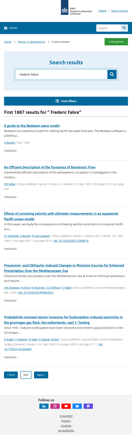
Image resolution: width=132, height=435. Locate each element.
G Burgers (9, 142)
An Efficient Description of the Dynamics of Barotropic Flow (49, 167)
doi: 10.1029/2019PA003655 (36, 292)
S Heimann (21, 339)
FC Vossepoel (11, 236)
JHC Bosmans (11, 288)
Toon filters (69, 101)
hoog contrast (119, 10)
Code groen (116, 42)
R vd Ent (25, 288)
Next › (41, 375)
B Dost (55, 339)
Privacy (66, 421)
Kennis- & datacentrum (31, 42)
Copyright (66, 416)
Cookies (66, 426)
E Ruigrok (44, 339)
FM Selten (9, 184)
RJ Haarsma (38, 288)
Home (7, 42)
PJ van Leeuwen (41, 236)
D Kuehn (9, 339)
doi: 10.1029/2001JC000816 (71, 241)
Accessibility (66, 430)
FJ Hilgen (66, 288)
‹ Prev (11, 375)
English (103, 10)
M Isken (33, 339)
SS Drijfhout (53, 288)
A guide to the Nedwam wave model (32, 126)
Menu (13, 28)
